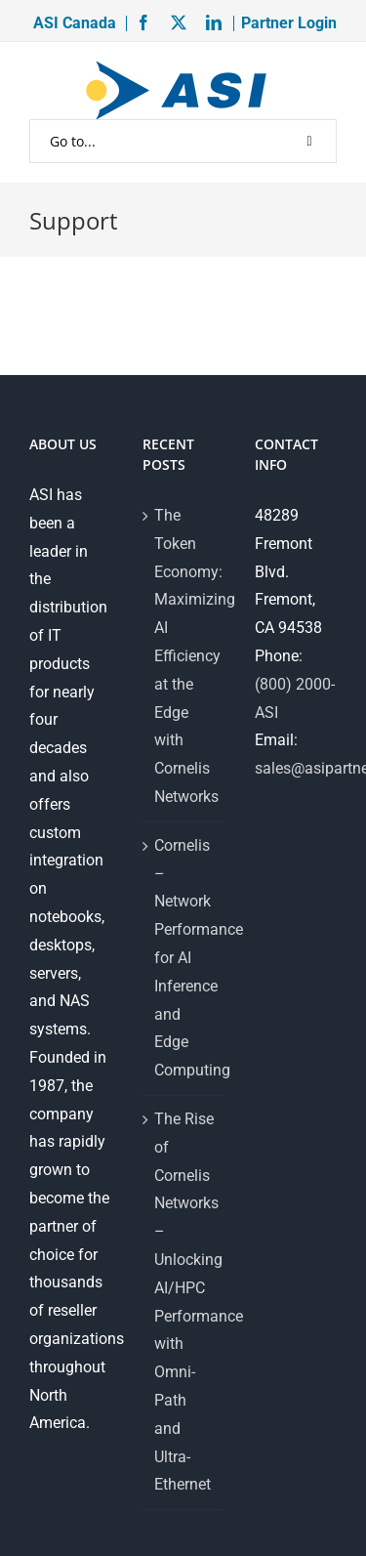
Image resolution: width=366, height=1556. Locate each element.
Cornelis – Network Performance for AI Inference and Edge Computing (184, 957)
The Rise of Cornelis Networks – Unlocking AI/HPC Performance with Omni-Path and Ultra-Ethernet (184, 1301)
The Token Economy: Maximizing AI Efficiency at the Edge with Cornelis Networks (184, 656)
